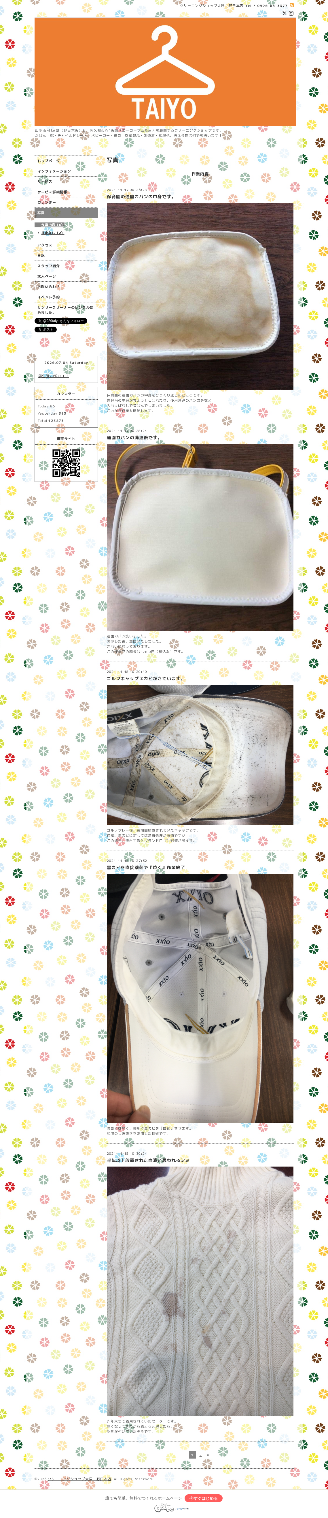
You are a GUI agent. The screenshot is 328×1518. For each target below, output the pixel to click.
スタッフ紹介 (48, 265)
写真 (41, 212)
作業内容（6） (53, 224)
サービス (44, 181)
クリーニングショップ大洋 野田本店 (79, 1478)
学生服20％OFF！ (53, 375)
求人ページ (46, 276)
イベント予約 (48, 297)
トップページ (48, 160)
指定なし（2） (53, 233)
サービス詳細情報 (52, 192)
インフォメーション (54, 171)
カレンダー (46, 202)
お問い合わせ (48, 286)
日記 (41, 255)
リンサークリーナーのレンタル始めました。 (65, 310)
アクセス (44, 245)
